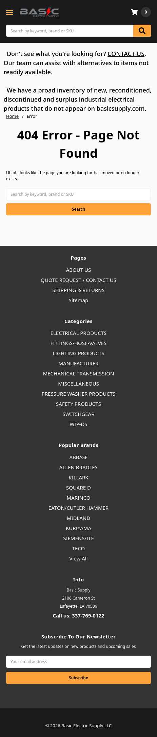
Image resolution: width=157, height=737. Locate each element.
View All (78, 558)
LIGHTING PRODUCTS (78, 353)
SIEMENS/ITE (78, 538)
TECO (78, 548)
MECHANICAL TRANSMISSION (78, 373)
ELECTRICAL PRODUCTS (79, 333)
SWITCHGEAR (78, 414)
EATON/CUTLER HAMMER (78, 507)
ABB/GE (79, 457)
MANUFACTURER (78, 363)
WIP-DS (78, 424)
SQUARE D (78, 487)
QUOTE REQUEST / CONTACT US (78, 280)
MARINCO (79, 497)
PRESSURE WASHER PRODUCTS (79, 393)
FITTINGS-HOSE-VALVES (79, 343)
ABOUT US (78, 269)
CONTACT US (125, 54)
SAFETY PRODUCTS (78, 403)
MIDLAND (78, 518)
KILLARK (78, 477)
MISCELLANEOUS (78, 383)
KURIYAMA (78, 528)
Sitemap (79, 300)
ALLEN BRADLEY (78, 467)
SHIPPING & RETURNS (78, 290)
